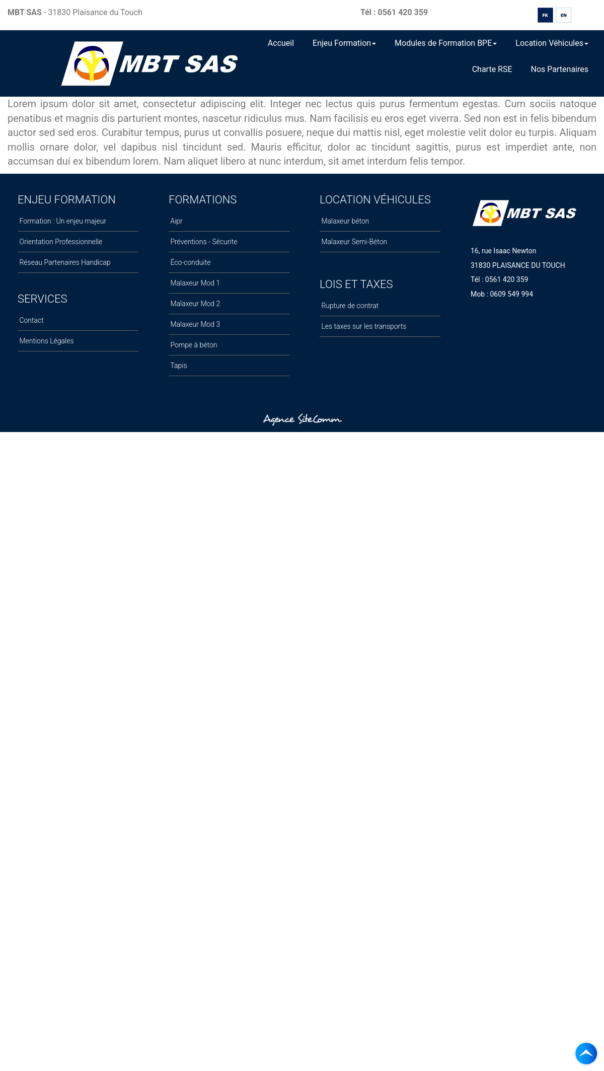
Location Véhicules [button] (551, 43)
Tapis (178, 366)
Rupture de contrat (349, 306)
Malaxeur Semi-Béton (353, 242)
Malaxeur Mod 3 (194, 324)
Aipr (176, 221)
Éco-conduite (189, 262)
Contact (31, 320)
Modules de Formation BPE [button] (446, 43)
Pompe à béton (193, 345)
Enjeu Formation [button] (344, 43)
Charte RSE (492, 69)
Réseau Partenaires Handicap (64, 262)
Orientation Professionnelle (60, 242)
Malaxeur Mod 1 (194, 283)
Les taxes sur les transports (363, 326)
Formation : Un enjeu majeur (62, 221)
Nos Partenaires (559, 69)
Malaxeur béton (344, 221)
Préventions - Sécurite (203, 242)
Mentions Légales (46, 341)
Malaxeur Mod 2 (194, 304)
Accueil (281, 43)
